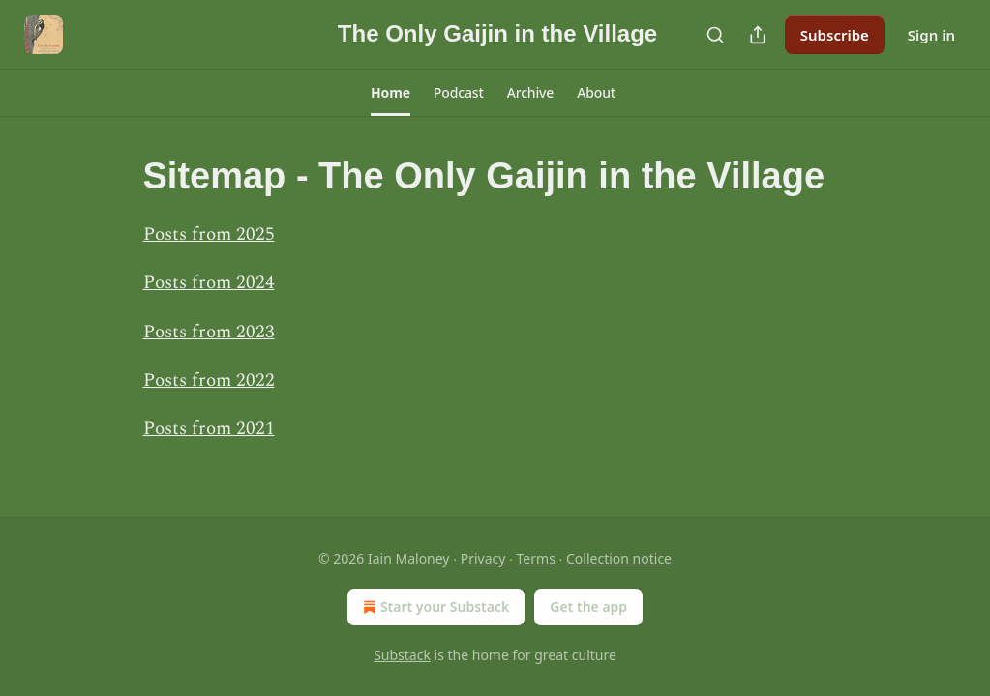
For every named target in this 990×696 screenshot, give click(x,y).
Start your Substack (434, 607)
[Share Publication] (757, 34)
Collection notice (619, 558)
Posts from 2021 (209, 429)
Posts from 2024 (209, 283)
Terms (536, 558)
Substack (402, 655)
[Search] (715, 34)
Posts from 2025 (209, 234)
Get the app (588, 606)
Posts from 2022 (209, 380)
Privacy (483, 558)
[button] (390, 93)
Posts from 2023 (209, 332)
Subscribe (834, 34)
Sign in (931, 34)
